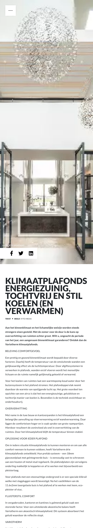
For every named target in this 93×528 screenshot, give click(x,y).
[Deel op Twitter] (21, 253)
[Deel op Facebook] (11, 253)
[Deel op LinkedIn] (31, 253)
